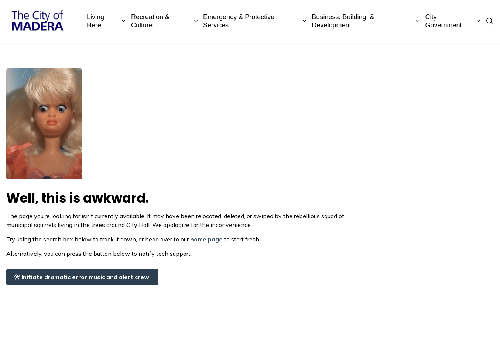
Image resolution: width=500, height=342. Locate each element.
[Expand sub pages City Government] (478, 21)
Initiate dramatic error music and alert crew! (82, 277)
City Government (443, 21)
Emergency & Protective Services (238, 21)
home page (206, 239)
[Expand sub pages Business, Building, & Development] (418, 21)
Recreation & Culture (150, 21)
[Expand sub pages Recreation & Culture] (195, 21)
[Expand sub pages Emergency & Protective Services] (304, 21)
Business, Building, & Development (343, 21)
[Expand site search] (490, 21)
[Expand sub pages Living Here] (123, 21)
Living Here (95, 21)
